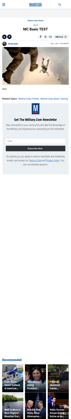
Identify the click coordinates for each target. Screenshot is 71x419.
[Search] (60, 4)
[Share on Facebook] (40, 37)
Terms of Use (35, 160)
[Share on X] (45, 37)
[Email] (50, 37)
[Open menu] (3, 4)
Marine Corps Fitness (35, 21)
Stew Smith (14, 44)
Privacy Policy (53, 160)
